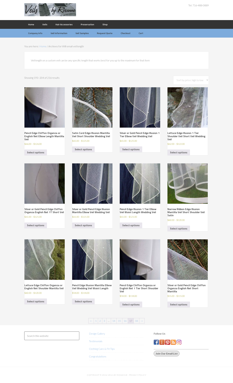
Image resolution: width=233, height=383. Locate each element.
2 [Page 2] (100, 320)
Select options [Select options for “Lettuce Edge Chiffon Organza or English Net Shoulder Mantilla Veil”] (35, 301)
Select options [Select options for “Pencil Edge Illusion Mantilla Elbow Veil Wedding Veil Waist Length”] (83, 301)
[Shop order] (191, 80)
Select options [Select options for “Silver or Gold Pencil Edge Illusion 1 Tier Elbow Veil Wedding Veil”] (131, 149)
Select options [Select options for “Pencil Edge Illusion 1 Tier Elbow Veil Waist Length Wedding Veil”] (131, 225)
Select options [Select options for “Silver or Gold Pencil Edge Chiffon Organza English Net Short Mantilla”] (178, 304)
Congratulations (97, 356)
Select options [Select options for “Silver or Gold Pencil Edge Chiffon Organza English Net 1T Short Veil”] (35, 225)
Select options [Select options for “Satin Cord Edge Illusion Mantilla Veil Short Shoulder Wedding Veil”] (83, 149)
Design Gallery (97, 333)
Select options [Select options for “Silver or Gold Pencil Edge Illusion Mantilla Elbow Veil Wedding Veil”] (83, 225)
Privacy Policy (137, 375)
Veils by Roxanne (50, 9)
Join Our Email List (166, 353)
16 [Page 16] (125, 320)
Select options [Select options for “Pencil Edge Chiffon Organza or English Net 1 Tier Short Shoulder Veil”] (131, 304)
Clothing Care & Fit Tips (102, 348)
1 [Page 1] (96, 320)
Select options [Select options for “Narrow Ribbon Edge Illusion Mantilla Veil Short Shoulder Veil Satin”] (178, 228)
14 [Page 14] (113, 320)
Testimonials (95, 341)
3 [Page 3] (104, 320)
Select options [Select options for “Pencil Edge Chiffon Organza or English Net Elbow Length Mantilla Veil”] (35, 152)
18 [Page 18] (136, 320)
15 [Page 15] (119, 320)
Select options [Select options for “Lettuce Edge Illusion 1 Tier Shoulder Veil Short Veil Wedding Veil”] (178, 152)
